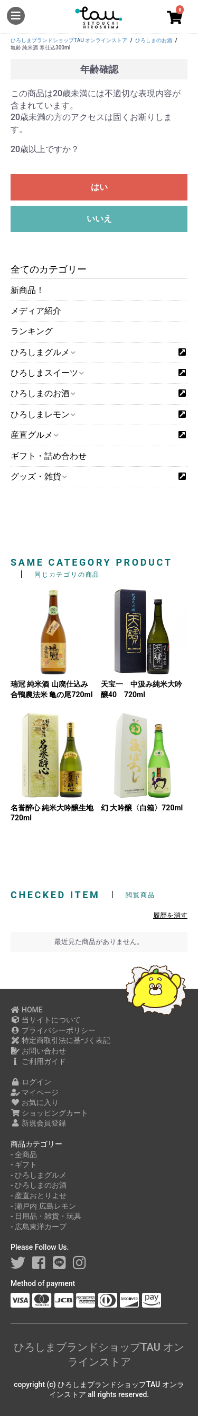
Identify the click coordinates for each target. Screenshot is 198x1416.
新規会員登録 (38, 1123)
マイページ (35, 1092)
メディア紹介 (36, 311)
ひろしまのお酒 (42, 393)
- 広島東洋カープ (39, 1226)
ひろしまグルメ (42, 352)
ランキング (32, 331)
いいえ (99, 219)
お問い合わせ (38, 1051)
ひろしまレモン (42, 414)
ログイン (31, 1082)
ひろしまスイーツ (47, 373)
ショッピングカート (49, 1113)
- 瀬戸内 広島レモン (43, 1206)
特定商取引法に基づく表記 (60, 1040)
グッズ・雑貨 (38, 476)
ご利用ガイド (38, 1061)
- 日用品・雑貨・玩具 (46, 1216)
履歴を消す (170, 915)
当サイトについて (46, 1020)
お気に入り (35, 1102)
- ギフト (24, 1164)
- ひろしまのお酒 (39, 1185)
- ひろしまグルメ (39, 1175)
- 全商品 (24, 1154)
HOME (27, 1010)
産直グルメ (34, 435)
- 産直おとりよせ (39, 1195)
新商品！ (27, 290)
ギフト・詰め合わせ (49, 456)
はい (99, 187)
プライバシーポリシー (53, 1030)
